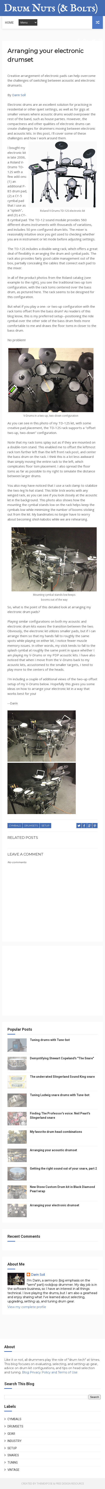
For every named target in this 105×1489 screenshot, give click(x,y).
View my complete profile (26, 1307)
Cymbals (15, 825)
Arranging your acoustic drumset (53, 1150)
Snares (13, 1455)
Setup (45, 825)
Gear (11, 1433)
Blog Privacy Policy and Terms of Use (49, 1372)
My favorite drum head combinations (56, 1131)
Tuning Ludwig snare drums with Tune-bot (59, 1095)
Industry (14, 1441)
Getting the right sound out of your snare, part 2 (63, 1168)
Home (9, 22)
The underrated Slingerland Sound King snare (62, 1076)
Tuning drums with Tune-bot (50, 1040)
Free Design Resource (70, 1483)
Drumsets (31, 825)
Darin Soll (19, 95)
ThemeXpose (44, 1483)
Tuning (12, 1462)
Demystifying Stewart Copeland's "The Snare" (62, 1058)
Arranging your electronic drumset (54, 1205)
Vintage (13, 1469)
